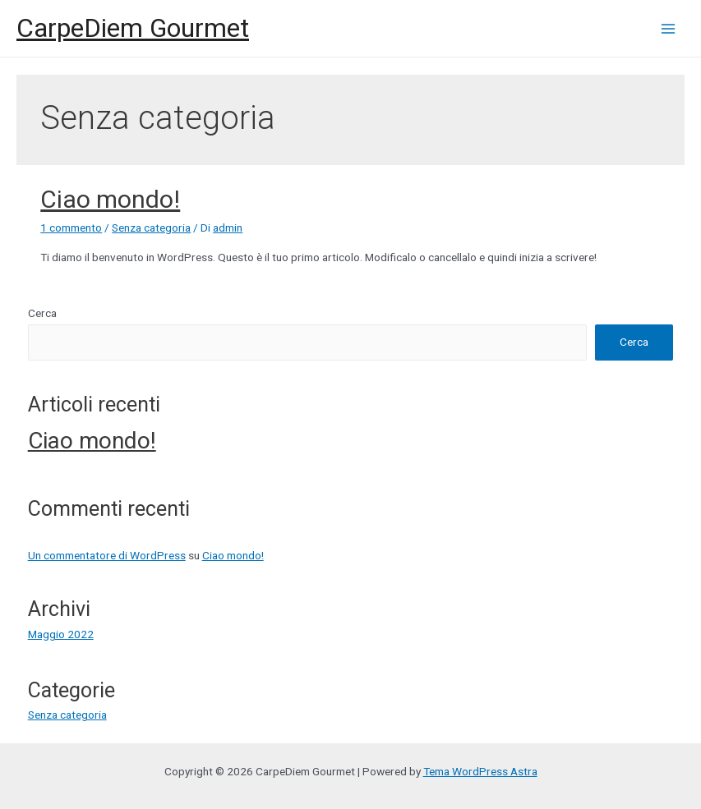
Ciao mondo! (110, 199)
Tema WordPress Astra (480, 771)
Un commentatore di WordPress (107, 555)
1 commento (71, 227)
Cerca (42, 312)
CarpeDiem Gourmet (132, 28)
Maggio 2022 (61, 634)
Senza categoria (151, 227)
